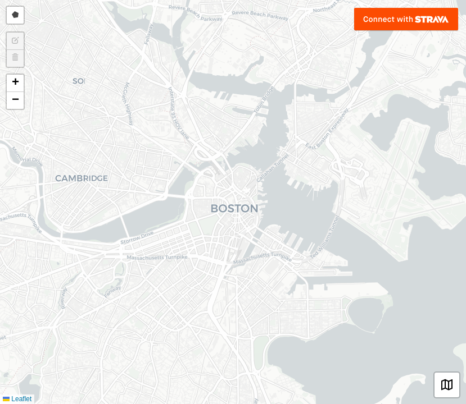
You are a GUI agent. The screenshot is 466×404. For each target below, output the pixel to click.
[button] (15, 83)
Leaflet (17, 399)
